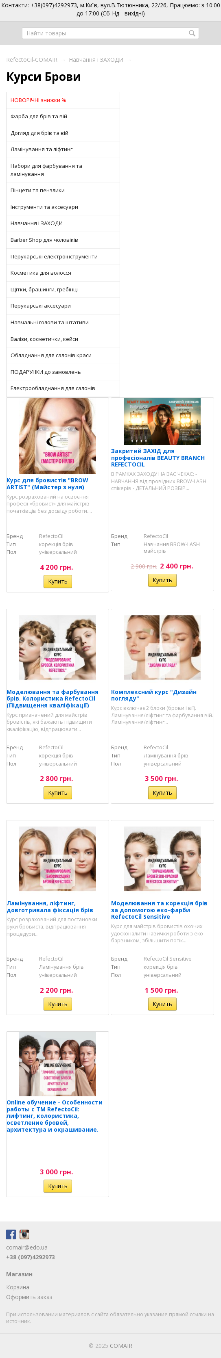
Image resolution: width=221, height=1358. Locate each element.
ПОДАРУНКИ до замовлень (46, 371)
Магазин (19, 1274)
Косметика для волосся (41, 272)
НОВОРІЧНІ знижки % (38, 100)
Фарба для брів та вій (39, 116)
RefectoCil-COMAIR (31, 59)
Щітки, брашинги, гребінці (44, 289)
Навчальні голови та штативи (50, 322)
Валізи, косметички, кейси (44, 339)
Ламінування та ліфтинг (41, 149)
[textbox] (110, 33)
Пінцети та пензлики (38, 190)
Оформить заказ (29, 1297)
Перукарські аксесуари (41, 305)
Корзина (17, 1287)
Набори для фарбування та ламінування (46, 170)
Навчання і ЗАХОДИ (96, 59)
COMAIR (121, 1345)
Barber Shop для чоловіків (44, 239)
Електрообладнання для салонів (53, 388)
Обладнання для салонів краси (51, 355)
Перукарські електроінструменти (54, 256)
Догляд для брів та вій (39, 133)
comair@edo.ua (27, 1247)
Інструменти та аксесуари (44, 206)
